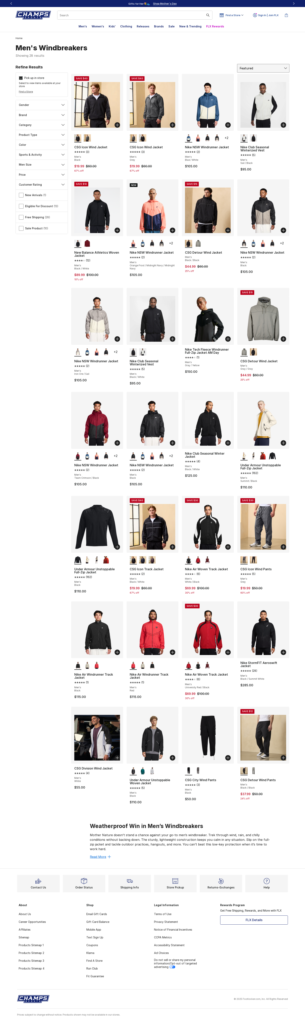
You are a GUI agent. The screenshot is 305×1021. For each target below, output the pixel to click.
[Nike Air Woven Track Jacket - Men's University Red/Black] (198, 560)
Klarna (90, 953)
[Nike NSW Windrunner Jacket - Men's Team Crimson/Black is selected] (78, 456)
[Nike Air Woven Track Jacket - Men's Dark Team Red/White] (207, 560)
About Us (25, 914)
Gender (42, 105)
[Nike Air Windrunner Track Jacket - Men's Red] (96, 665)
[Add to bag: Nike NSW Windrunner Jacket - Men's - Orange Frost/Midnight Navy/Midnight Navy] (172, 230)
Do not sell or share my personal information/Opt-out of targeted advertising (175, 963)
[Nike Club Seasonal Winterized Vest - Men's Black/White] (253, 138)
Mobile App (93, 929)
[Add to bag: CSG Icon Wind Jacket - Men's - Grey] (172, 125)
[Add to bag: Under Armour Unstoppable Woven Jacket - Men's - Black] (172, 758)
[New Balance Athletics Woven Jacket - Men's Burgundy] (87, 243)
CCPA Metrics (163, 937)
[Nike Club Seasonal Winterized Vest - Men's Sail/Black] (142, 352)
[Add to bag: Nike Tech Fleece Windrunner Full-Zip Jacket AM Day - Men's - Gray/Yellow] (228, 339)
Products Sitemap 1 (31, 945)
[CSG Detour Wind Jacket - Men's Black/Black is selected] (188, 243)
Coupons (92, 945)
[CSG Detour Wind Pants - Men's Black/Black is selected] (244, 771)
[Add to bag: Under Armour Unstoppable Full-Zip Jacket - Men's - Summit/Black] (283, 443)
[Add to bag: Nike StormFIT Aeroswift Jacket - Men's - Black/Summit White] (283, 652)
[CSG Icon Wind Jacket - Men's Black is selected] (78, 138)
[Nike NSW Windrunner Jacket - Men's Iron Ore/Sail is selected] (78, 352)
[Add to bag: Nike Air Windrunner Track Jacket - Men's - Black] (117, 652)
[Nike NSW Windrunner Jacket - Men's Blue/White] (142, 243)
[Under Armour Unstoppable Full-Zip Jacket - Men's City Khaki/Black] (253, 456)
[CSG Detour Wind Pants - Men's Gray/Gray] (253, 771)
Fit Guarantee (95, 976)
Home (19, 38)
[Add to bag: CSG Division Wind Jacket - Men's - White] (117, 758)
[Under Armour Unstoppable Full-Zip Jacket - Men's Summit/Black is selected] (244, 456)
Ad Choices (161, 953)
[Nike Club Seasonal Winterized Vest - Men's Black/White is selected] (133, 352)
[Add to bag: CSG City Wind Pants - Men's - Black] (228, 758)
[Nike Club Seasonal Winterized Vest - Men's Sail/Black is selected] (244, 138)
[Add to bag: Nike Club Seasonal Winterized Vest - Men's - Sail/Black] (283, 125)
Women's (98, 26)
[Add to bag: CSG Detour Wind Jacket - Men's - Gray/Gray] (283, 339)
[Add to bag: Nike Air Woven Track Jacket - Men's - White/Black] (228, 547)
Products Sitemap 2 (31, 953)
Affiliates (25, 929)
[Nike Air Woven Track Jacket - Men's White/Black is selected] (188, 560)
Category (42, 125)
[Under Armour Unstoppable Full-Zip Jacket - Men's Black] (272, 456)
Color (42, 144)
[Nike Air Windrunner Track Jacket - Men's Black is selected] (78, 665)
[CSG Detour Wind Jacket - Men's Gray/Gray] (198, 243)
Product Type (42, 134)
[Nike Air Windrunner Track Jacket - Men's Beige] (87, 665)
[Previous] (11, 3)
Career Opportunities (32, 921)
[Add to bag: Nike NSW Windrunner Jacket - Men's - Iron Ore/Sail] (117, 339)
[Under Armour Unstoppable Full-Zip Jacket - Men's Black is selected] (78, 560)
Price (42, 174)
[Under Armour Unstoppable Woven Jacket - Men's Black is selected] (133, 771)
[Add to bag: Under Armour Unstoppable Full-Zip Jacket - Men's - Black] (117, 547)
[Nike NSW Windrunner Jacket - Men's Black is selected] (244, 243)
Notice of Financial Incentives (173, 929)
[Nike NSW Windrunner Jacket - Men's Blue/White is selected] (188, 138)
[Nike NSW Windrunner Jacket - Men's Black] (207, 138)
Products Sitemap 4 (31, 968)
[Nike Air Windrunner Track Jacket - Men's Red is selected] (133, 665)
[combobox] (134, 15)
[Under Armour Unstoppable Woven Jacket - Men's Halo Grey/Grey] (152, 771)
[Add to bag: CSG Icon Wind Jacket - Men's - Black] (117, 125)
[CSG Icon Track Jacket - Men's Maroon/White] (152, 560)
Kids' (112, 26)
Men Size (42, 164)
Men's (83, 26)
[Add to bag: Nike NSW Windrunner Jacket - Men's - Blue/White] (228, 125)
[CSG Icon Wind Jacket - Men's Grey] (87, 138)
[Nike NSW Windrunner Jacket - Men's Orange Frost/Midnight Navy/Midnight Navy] (198, 138)
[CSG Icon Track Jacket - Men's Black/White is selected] (133, 560)
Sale (171, 26)
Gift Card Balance (97, 921)
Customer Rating (42, 184)
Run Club (92, 968)
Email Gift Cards (96, 914)
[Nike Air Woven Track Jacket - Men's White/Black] (198, 665)
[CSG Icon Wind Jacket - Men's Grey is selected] (133, 138)
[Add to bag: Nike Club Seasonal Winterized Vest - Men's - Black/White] (172, 339)
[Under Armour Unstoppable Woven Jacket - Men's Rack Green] (142, 771)
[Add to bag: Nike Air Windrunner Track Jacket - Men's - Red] (172, 652)
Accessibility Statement (169, 945)
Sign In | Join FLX (266, 15)
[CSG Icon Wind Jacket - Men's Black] (142, 138)
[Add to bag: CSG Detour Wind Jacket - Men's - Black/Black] (228, 230)
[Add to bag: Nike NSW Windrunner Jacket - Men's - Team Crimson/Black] (117, 443)
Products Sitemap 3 (31, 960)
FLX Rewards (215, 26)
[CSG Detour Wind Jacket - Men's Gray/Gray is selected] (244, 352)
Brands (159, 26)
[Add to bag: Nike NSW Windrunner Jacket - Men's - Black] (283, 230)
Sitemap (24, 937)
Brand (42, 115)
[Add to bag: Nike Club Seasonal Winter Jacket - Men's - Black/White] (228, 443)
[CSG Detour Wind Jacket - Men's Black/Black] (253, 352)
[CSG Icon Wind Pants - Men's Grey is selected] (244, 560)
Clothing (126, 26)
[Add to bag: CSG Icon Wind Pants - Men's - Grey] (283, 547)
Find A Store (94, 960)
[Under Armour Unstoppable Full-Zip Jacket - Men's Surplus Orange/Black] (262, 456)
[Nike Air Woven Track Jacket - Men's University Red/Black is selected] (188, 665)
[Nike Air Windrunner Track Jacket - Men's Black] (152, 665)
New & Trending (190, 26)
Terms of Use (162, 914)
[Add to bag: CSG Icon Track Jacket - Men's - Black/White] (172, 547)
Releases (143, 26)
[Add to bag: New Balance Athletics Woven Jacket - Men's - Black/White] (117, 230)
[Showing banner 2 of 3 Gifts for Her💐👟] (158, 3)
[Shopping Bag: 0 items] (286, 15)
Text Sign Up (94, 937)
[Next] (294, 3)
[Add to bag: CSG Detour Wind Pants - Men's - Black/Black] (283, 758)
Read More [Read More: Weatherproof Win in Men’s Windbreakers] (100, 857)
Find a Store (26, 91)
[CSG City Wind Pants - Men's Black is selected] (188, 771)
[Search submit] (208, 15)
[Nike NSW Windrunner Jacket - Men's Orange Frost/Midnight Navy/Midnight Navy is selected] (133, 243)
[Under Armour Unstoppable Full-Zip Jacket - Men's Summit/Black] (87, 560)
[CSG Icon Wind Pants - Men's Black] (253, 560)
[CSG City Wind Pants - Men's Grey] (198, 771)
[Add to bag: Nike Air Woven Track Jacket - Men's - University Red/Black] (228, 652)
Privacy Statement (166, 921)
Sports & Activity (42, 154)
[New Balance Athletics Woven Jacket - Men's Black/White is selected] (78, 243)
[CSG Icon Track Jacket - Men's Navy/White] (142, 560)
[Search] (134, 15)
